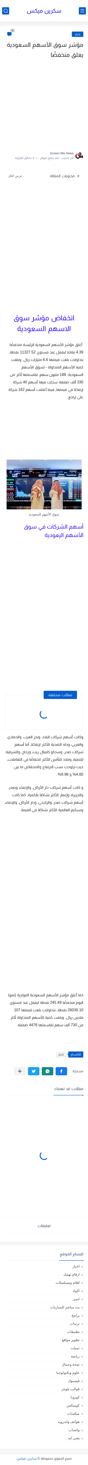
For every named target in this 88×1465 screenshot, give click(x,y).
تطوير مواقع (71, 1340)
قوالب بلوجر (70, 1389)
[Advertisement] (44, 103)
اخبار (77, 34)
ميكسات (73, 1413)
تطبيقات (73, 1332)
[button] (61, 1071)
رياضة (75, 1356)
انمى (76, 1299)
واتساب (74, 1430)
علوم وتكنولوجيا (68, 1373)
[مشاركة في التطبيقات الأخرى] (20, 1071)
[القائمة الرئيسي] (82, 10)
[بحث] (5, 10)
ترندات (75, 1323)
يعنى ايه (74, 1438)
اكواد (76, 1291)
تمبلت (75, 1348)
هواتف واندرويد (69, 1422)
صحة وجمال (71, 1364)
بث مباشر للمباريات (65, 1307)
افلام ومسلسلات (68, 1283)
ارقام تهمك (71, 1274)
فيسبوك (74, 1381)
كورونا (75, 1397)
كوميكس (73, 1405)
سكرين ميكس (44, 10)
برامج (76, 1315)
